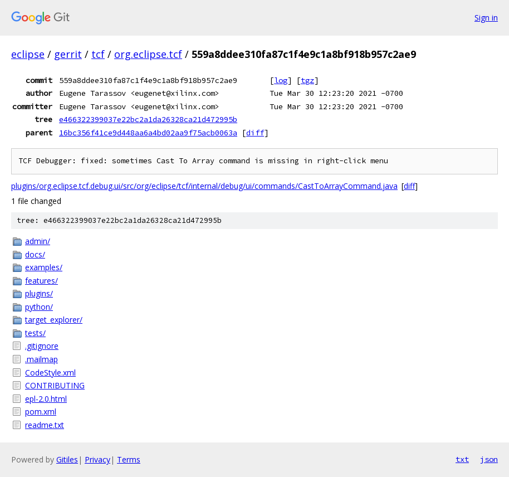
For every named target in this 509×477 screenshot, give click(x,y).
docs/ (35, 254)
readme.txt (44, 425)
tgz (307, 80)
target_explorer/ (53, 319)
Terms (128, 459)
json (489, 459)
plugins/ (39, 293)
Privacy (97, 459)
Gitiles (67, 459)
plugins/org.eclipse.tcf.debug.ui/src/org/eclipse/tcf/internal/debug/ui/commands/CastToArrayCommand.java (204, 186)
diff (255, 133)
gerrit (68, 54)
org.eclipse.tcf (148, 54)
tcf (98, 54)
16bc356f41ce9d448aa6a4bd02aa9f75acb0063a (148, 133)
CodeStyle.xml (50, 372)
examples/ (43, 267)
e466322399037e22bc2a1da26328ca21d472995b (148, 119)
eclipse (28, 54)
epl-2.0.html (46, 398)
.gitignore (41, 345)
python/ (39, 306)
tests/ (35, 333)
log (280, 80)
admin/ (37, 241)
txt (462, 459)
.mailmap (41, 359)
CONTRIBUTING (55, 385)
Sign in (486, 17)
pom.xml (40, 411)
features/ (41, 280)
